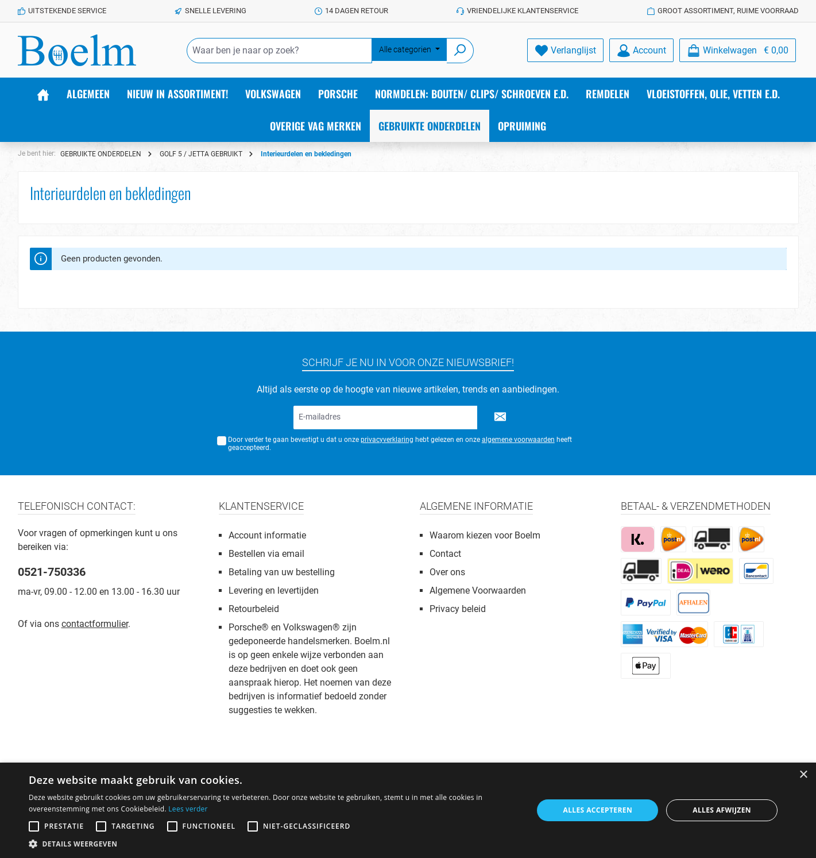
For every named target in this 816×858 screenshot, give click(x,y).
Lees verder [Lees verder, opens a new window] (188, 809)
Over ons (447, 572)
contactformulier (94, 623)
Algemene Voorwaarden (478, 590)
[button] (273, 843)
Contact (445, 553)
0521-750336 (52, 572)
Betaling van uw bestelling (282, 572)
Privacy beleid (458, 608)
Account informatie (267, 535)
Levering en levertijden (274, 590)
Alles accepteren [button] (597, 810)
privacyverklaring (387, 440)
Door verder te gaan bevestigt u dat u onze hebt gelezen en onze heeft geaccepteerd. (400, 444)
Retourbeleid (254, 608)
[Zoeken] (460, 50)
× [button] (803, 775)
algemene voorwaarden (518, 440)
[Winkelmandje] (737, 50)
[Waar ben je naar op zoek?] (279, 50)
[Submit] (500, 417)
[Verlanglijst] (565, 50)
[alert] (408, 810)
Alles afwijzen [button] (722, 810)
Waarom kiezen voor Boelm (485, 535)
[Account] (641, 50)
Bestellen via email (266, 553)
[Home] (43, 94)
